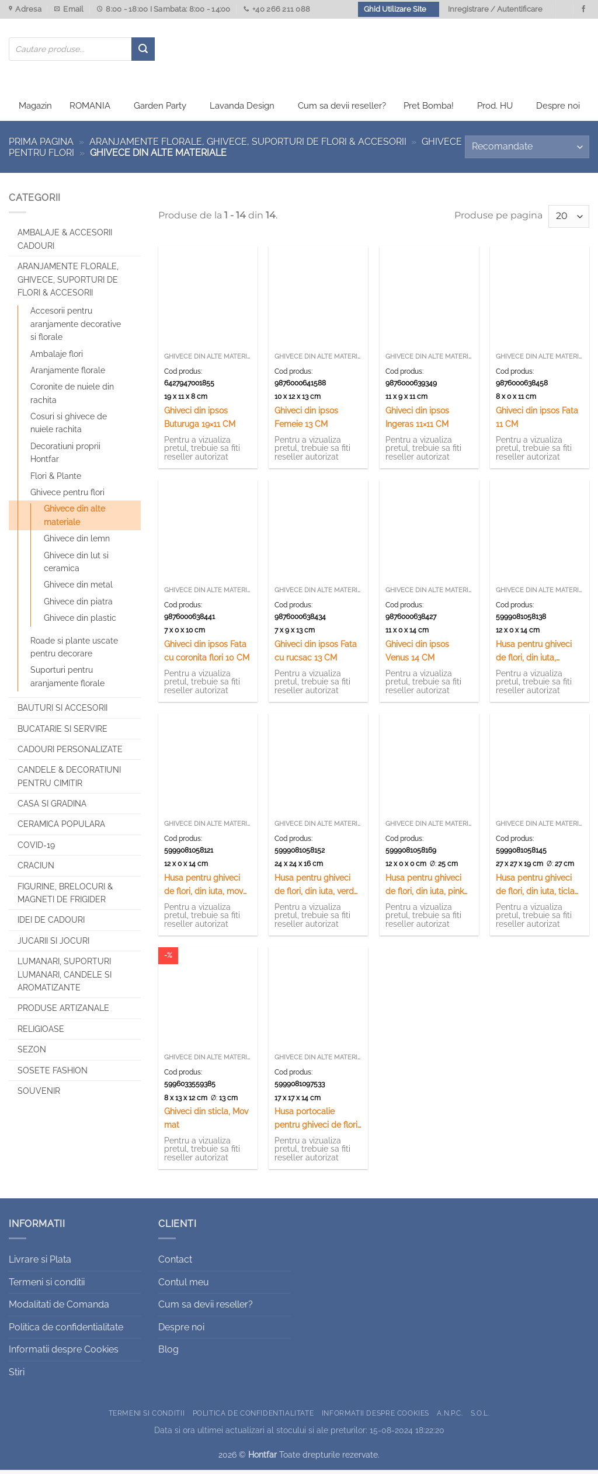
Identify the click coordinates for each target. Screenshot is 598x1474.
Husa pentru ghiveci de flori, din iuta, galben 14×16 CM (534, 655)
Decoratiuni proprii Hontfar (65, 457)
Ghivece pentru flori (67, 496)
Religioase (41, 1032)
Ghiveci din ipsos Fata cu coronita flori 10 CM (206, 654)
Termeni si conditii (47, 1285)
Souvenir (39, 1095)
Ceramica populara (61, 828)
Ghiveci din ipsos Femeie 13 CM (306, 421)
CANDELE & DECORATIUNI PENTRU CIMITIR (69, 780)
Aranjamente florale (67, 374)
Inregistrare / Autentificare (495, 9)
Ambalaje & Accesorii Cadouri (65, 243)
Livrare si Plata (40, 1263)
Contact (175, 1263)
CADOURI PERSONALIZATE (70, 753)
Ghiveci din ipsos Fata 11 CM (537, 421)
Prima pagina (41, 145)
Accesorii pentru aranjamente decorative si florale (75, 328)
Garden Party (160, 110)
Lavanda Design (242, 110)
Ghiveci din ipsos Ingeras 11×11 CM (417, 421)
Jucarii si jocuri (53, 944)
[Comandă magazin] (527, 151)
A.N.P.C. (450, 1416)
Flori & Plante (55, 479)
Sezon (32, 1053)
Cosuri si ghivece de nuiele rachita (68, 427)
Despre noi (558, 110)
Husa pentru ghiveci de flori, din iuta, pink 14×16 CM (424, 889)
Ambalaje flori (56, 357)
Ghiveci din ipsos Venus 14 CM (417, 654)
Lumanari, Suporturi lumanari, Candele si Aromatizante (65, 978)
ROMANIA (89, 110)
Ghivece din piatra (78, 605)
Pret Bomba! (429, 110)
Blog (168, 1353)
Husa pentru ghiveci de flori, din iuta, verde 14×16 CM (316, 889)
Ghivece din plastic (80, 622)
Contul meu (183, 1285)
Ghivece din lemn (77, 542)
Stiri (17, 1376)
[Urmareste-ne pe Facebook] (583, 9)
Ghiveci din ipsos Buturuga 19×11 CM (199, 421)
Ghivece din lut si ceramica (76, 565)
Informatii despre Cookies (64, 1353)
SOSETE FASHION (53, 1074)
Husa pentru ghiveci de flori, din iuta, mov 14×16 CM (203, 889)
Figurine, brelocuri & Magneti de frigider (65, 896)
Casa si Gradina (52, 807)
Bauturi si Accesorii (62, 712)
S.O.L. (480, 1416)
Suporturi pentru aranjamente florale (67, 680)
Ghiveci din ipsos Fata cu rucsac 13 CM (315, 654)
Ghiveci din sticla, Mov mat (206, 1122)
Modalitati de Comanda (59, 1308)
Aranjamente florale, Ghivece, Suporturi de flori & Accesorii (247, 145)
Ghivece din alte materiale (74, 519)
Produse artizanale (63, 1012)
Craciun (36, 869)
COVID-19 (36, 849)
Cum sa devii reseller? (342, 110)
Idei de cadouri (51, 924)
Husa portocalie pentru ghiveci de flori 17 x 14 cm (315, 1122)
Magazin (35, 110)
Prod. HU (495, 110)
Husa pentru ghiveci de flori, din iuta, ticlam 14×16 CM (539, 889)
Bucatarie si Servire (62, 732)
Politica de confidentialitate (66, 1330)
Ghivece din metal (78, 588)
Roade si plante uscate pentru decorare (74, 650)
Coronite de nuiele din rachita (72, 397)
